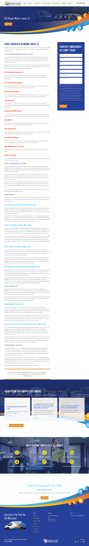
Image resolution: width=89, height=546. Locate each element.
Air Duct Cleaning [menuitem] (56, 3)
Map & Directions (52, 520)
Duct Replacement (10, 128)
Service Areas (36, 526)
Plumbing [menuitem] (64, 3)
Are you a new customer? (64, 74)
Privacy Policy (72, 100)
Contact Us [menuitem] (69, 3)
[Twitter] (81, 541)
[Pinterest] (84, 541)
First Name (62, 54)
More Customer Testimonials (16, 425)
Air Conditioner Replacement (14, 72)
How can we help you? (64, 78)
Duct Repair (8, 120)
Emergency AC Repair (11, 137)
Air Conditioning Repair (12, 91)
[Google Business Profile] (75, 541)
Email (61, 66)
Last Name (62, 58)
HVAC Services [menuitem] (37, 3)
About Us (35, 515)
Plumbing (35, 523)
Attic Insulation (9, 100)
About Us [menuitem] (30, 3)
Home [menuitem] (25, 3)
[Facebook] (78, 541)
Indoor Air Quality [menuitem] (46, 3)
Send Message (63, 106)
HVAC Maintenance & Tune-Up (14, 146)
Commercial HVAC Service (13, 111)
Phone (61, 62)
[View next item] (7, 425)
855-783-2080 (81, 3)
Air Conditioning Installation (13, 82)
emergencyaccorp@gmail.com (65, 100)
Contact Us (8, 24)
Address (61, 70)
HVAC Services (36, 518)
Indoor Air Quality (10, 155)
